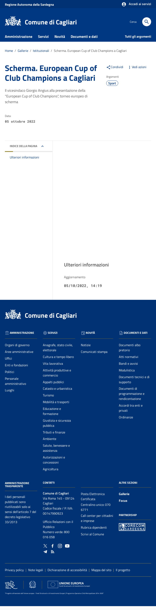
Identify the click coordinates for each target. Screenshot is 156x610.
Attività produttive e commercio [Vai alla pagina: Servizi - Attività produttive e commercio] (57, 377)
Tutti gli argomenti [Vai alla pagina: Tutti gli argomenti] (138, 40)
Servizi (43, 40)
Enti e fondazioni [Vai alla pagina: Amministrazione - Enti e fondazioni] (16, 369)
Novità (59, 40)
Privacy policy (14, 573)
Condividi (114, 70)
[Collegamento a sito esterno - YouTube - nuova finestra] (67, 549)
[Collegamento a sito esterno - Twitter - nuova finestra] (45, 549)
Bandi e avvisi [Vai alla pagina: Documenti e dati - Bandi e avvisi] (128, 367)
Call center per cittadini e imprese (97, 522)
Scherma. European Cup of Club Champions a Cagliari (90, 54)
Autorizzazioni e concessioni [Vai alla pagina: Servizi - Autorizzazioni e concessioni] (54, 464)
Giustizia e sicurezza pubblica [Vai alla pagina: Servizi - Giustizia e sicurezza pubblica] (57, 427)
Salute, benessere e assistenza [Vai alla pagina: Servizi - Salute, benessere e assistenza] (56, 452)
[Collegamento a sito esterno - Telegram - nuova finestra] (45, 555)
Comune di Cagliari (51, 22)
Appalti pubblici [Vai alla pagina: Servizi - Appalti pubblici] (53, 385)
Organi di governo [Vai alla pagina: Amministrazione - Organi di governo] (17, 349)
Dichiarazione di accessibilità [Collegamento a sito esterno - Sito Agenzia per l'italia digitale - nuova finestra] (67, 573)
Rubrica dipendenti (94, 531)
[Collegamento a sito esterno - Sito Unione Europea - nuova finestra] (69, 588)
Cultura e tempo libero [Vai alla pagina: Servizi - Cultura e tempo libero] (58, 360)
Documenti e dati (84, 40)
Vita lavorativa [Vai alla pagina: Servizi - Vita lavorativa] (53, 367)
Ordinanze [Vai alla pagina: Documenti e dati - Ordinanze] (126, 421)
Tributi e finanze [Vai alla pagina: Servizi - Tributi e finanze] (54, 436)
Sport (112, 87)
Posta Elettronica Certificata (93, 500)
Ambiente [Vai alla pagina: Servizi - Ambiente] (49, 442)
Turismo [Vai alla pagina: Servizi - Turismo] (48, 399)
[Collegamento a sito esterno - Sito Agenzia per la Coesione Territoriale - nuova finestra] (32, 588)
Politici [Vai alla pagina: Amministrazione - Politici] (9, 375)
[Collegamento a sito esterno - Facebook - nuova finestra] (52, 549)
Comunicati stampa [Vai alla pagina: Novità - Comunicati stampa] (94, 355)
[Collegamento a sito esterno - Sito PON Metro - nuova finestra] (132, 530)
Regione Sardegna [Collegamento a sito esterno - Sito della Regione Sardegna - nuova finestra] (29, 4)
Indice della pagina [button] (23, 150)
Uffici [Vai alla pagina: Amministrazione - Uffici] (8, 362)
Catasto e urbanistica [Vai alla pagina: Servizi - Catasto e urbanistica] (57, 392)
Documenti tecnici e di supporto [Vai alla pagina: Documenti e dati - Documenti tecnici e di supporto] (134, 383)
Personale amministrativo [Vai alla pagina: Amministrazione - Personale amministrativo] (15, 385)
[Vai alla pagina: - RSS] (52, 555)
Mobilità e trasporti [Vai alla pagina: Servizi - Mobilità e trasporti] (56, 406)
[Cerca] (146, 21)
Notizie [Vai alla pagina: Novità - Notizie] (86, 349)
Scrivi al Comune (92, 538)
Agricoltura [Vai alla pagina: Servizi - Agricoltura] (50, 472)
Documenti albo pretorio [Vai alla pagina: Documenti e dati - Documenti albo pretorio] (129, 352)
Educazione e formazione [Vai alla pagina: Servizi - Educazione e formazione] (52, 415)
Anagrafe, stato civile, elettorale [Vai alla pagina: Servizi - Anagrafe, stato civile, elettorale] (58, 352)
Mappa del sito (101, 573)
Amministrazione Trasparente (17, 488)
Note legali (35, 573)
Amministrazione (18, 40)
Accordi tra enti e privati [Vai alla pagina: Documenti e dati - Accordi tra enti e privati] (131, 412)
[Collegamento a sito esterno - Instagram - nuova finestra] (59, 549)
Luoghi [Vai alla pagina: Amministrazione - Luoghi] (9, 394)
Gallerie (124, 497)
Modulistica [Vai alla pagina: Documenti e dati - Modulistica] (127, 374)
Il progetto (123, 573)
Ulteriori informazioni (24, 161)
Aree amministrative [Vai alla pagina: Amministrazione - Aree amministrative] (19, 355)
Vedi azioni (136, 70)
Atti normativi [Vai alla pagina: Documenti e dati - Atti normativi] (128, 360)
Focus (123, 504)
